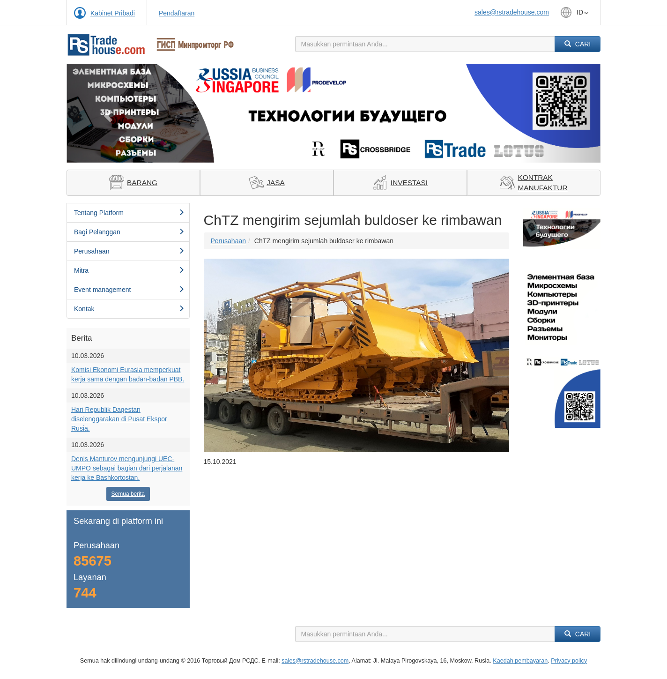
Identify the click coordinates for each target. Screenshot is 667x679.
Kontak (129, 309)
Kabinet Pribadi (112, 13)
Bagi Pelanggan (129, 232)
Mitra (129, 270)
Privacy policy (569, 660)
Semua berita (128, 494)
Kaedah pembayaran (520, 660)
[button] (107, 113)
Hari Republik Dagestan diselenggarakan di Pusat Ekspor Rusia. (119, 419)
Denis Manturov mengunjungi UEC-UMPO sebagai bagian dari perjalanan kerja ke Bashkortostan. (126, 468)
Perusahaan (129, 251)
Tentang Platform (129, 212)
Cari (577, 44)
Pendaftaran (176, 13)
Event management (129, 289)
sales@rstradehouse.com (511, 12)
